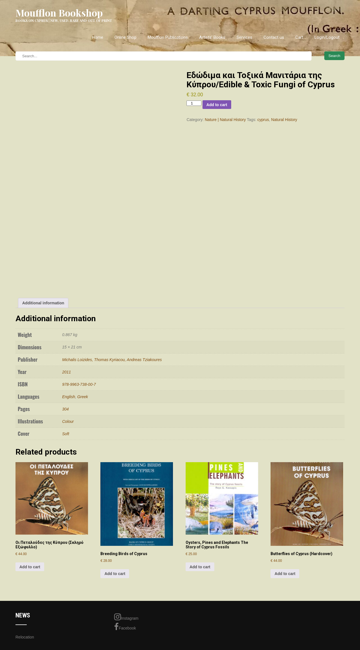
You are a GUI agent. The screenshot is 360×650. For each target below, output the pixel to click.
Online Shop (125, 37)
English (68, 396)
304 (65, 409)
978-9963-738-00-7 (79, 384)
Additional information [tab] (43, 303)
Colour (68, 421)
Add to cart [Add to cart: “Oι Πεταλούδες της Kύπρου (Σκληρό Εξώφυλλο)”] (29, 567)
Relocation (24, 637)
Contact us (274, 37)
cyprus (263, 119)
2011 (66, 372)
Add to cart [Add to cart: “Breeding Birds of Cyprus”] (114, 573)
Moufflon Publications (168, 37)
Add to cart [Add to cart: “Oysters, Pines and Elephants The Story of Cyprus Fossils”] (200, 567)
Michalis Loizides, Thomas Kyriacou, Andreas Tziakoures (112, 359)
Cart (299, 37)
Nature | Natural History (225, 119)
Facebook (125, 627)
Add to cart (216, 104)
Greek (82, 396)
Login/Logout (326, 37)
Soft (65, 434)
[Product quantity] (193, 103)
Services (244, 37)
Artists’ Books (212, 37)
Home (97, 37)
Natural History (284, 119)
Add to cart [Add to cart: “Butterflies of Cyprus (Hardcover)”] (284, 573)
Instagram (126, 617)
